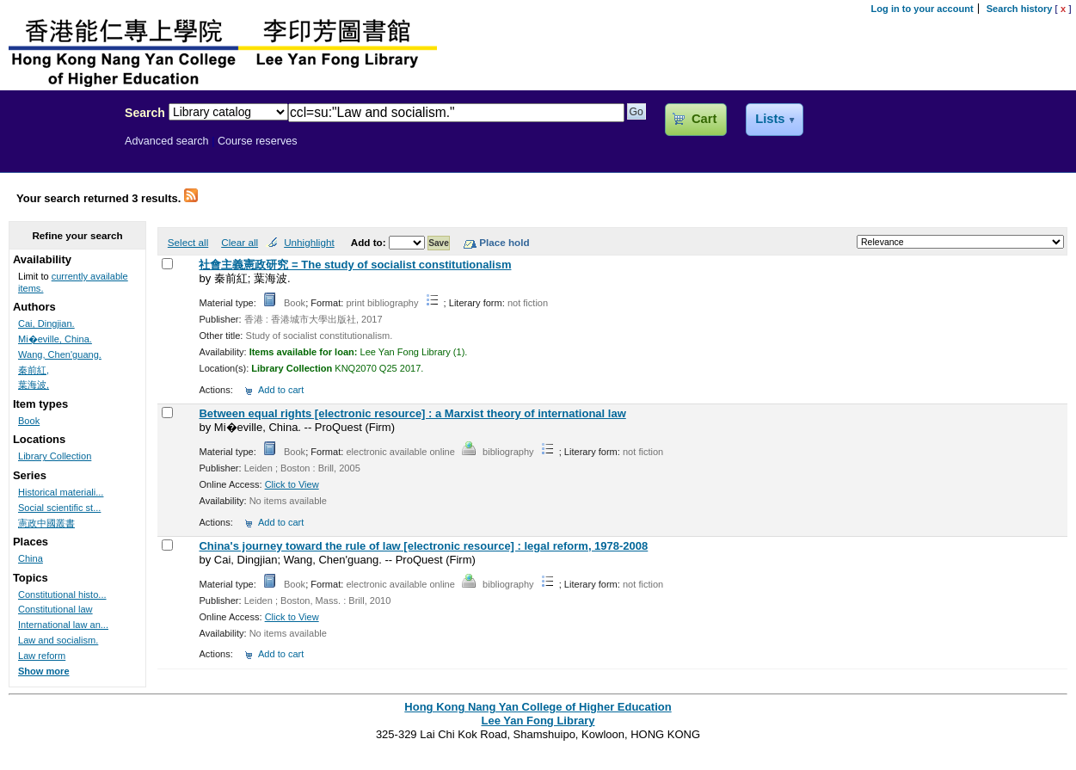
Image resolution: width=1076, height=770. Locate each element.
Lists (769, 119)
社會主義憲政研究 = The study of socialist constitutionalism (355, 264)
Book (29, 421)
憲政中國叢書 (46, 523)
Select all (188, 242)
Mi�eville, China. (55, 339)
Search (145, 113)
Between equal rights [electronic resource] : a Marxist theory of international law (412, 413)
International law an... (63, 624)
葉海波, (33, 384)
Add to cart (281, 390)
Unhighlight (309, 242)
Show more (44, 671)
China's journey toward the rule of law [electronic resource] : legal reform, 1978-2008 (423, 545)
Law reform (41, 655)
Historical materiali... (60, 492)
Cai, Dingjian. (46, 323)
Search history (1020, 8)
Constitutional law (55, 609)
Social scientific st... (59, 507)
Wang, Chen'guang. (59, 354)
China (30, 558)
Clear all (239, 242)
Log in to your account (922, 8)
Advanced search (167, 141)
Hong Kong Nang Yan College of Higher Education (537, 706)
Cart (704, 119)
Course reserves (258, 141)
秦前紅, (33, 370)
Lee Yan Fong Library (57, 149)
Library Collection (54, 456)
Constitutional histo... (62, 594)
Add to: (370, 242)
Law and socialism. (58, 640)
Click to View (292, 484)
